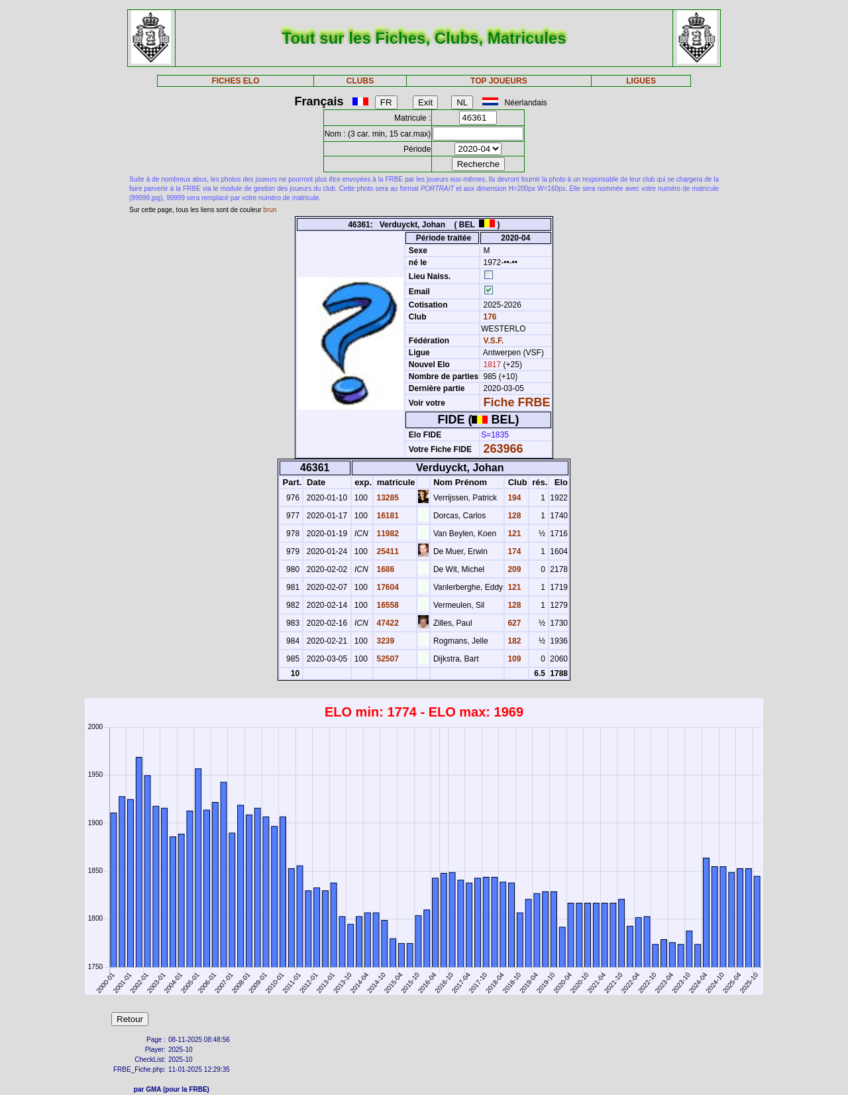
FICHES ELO (235, 81)
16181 (386, 515)
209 (513, 569)
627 (513, 623)
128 (513, 515)
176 (488, 316)
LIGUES (641, 81)
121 (513, 533)
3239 (384, 641)
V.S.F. (494, 340)
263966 (503, 448)
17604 (386, 587)
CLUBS (360, 81)
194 (513, 497)
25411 (386, 551)
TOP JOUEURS (498, 81)
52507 (386, 658)
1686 (384, 569)
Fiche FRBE (517, 402)
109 (513, 658)
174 (513, 551)
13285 (386, 497)
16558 (386, 605)
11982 (386, 533)
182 (513, 641)
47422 (386, 623)
